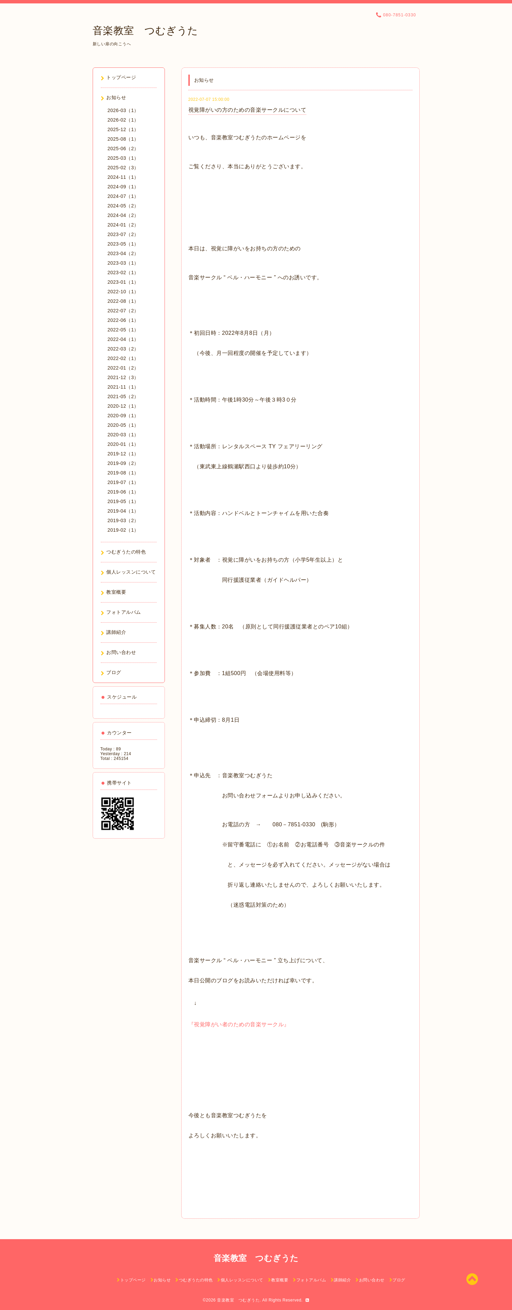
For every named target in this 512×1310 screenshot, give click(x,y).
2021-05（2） (123, 396)
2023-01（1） (123, 282)
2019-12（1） (123, 453)
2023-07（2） (123, 234)
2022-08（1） (123, 301)
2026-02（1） (123, 120)
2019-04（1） (123, 511)
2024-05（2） (123, 205)
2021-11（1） (123, 387)
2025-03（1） (123, 158)
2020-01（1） (123, 444)
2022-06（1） (123, 320)
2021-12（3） (123, 377)
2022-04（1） (123, 339)
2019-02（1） (123, 530)
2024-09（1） (123, 186)
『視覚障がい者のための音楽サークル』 (239, 1024)
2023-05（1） (123, 244)
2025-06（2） (123, 148)
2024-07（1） (123, 196)
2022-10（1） (123, 291)
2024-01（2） (123, 225)
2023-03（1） (123, 263)
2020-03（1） (123, 434)
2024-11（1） (123, 177)
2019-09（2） (123, 463)
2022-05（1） (123, 329)
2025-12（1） (123, 129)
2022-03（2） (123, 349)
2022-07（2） (123, 310)
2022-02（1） (123, 358)
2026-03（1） (123, 110)
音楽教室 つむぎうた (145, 30)
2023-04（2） (123, 253)
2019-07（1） (123, 482)
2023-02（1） (123, 272)
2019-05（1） (123, 501)
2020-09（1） (123, 415)
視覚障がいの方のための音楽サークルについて (247, 110)
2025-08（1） (123, 139)
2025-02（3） (123, 167)
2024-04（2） (123, 215)
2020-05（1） (123, 425)
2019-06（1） (123, 492)
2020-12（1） (123, 406)
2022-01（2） (123, 368)
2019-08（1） (123, 472)
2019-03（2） (123, 520)
